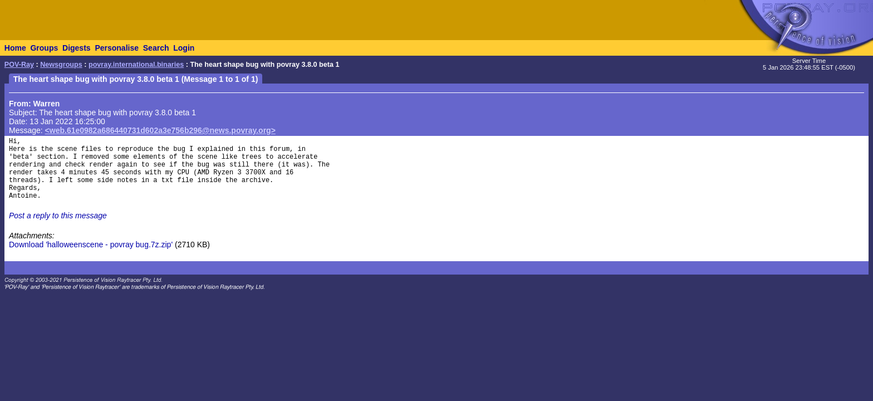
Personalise (117, 47)
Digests (76, 47)
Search (156, 47)
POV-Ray (19, 65)
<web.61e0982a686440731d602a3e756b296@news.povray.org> (160, 130)
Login (183, 47)
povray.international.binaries (136, 65)
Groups (44, 47)
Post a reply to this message (58, 215)
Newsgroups (61, 65)
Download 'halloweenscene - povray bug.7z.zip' (91, 244)
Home (15, 47)
